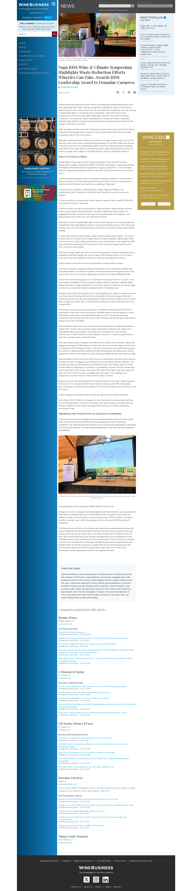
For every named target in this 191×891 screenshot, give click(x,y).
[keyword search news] (115, 5)
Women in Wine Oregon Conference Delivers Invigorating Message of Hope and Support (93, 638)
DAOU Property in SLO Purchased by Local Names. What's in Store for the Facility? (155, 36)
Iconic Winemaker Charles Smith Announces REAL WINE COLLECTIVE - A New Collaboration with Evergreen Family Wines (154, 49)
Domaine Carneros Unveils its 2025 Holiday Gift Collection (81, 825)
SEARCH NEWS (104, 3)
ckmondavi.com (64, 678)
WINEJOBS (25, 51)
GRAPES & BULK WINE (32, 56)
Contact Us (76, 887)
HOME (22, 43)
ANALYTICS (25, 60)
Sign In (48, 17)
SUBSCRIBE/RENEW (30, 177)
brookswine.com (65, 624)
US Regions (111, 10)
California (102, 10)
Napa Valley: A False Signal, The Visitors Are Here (153, 26)
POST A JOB (164, 204)
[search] (34, 34)
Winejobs (66, 861)
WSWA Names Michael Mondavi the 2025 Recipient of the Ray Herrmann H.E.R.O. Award (92, 712)
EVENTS (23, 64)
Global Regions (122, 10)
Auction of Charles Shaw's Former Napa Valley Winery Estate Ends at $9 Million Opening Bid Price (155, 75)
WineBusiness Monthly (49, 861)
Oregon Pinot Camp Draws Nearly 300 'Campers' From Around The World (87, 644)
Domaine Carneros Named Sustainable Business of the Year (81, 811)
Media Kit (117, 887)
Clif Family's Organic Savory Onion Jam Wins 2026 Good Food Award (85, 738)
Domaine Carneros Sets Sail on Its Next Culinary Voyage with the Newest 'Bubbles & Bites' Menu (96, 805)
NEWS (22, 47)
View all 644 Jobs (155, 144)
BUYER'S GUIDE (28, 68)
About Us (88, 887)
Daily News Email (104, 861)
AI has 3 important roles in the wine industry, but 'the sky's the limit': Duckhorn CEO (155, 64)
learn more (104, 791)
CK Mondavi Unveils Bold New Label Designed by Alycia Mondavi (83, 698)
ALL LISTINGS (148, 204)
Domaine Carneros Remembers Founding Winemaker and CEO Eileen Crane (88, 799)
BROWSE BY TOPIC (143, 3)
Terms (107, 887)
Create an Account (45, 23)
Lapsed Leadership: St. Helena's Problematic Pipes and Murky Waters (153, 86)
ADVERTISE (47, 177)
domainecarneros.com (67, 784)
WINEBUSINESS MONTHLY (34, 73)
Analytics (84, 861)
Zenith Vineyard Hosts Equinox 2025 (72, 632)
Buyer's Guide (140, 861)
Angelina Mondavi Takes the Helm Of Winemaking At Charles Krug (84, 692)
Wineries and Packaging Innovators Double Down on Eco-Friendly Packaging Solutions (92, 686)
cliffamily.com (63, 730)
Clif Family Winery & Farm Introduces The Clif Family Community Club (86, 767)
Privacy (98, 887)
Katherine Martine (69, 87)
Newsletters (120, 861)
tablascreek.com (65, 842)
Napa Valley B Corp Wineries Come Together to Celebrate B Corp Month (86, 752)
